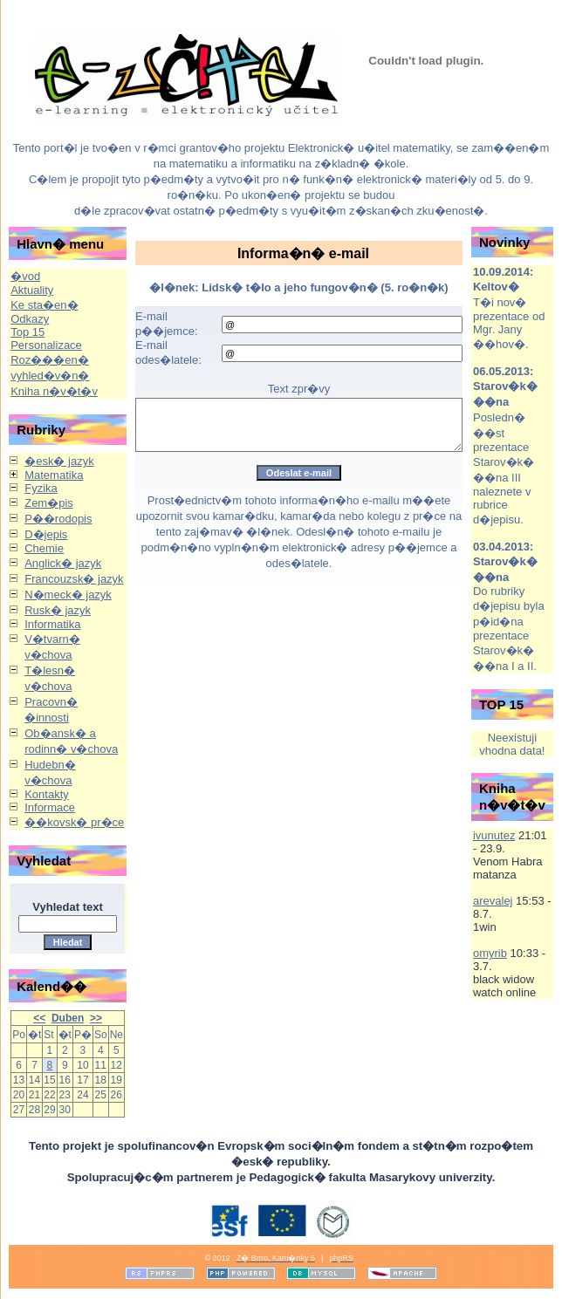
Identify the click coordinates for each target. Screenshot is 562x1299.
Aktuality (31, 290)
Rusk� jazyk (57, 610)
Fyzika (41, 488)
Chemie (44, 548)
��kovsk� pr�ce (74, 822)
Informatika (52, 624)
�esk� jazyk (58, 461)
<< (39, 1018)
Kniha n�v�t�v (54, 391)
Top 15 (27, 331)
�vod (25, 276)
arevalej (493, 900)
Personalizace (46, 345)
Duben (67, 1018)
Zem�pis (48, 502)
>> (96, 1018)
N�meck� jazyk (68, 594)
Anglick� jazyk (62, 563)
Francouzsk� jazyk (73, 578)
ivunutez (494, 835)
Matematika (53, 475)
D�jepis (45, 534)
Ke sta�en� (44, 304)
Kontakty (46, 794)
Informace (49, 807)
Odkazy (29, 318)
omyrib (490, 953)
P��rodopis (58, 518)
